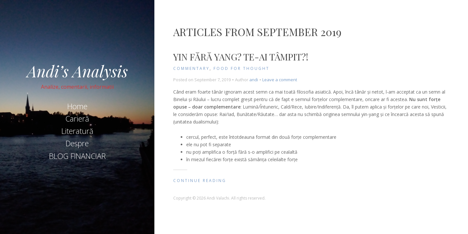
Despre (77, 143)
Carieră (77, 118)
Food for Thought (241, 68)
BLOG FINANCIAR (77, 156)
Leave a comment (279, 80)
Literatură (77, 131)
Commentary (191, 68)
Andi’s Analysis (77, 70)
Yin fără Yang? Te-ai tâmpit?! (240, 57)
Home (77, 106)
